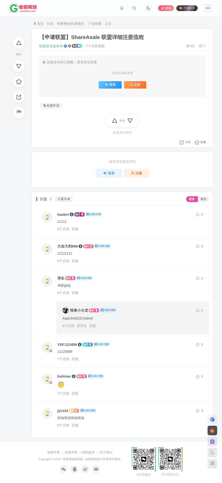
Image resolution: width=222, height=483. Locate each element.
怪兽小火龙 (79, 310)
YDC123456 (67, 344)
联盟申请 (51, 105)
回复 (75, 229)
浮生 (61, 278)
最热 (203, 199)
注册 (135, 84)
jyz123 (62, 411)
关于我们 (106, 452)
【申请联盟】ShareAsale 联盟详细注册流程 (91, 37)
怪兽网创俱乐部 (73, 459)
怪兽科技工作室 (98, 459)
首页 (39, 24)
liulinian (64, 376)
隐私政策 (88, 452)
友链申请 (53, 452)
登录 (110, 84)
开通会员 (187, 8)
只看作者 (64, 199)
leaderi (63, 214)
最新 (192, 199)
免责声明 (71, 452)
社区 (50, 24)
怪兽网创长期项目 (70, 24)
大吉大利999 (67, 246)
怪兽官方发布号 (51, 46)
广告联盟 (94, 24)
